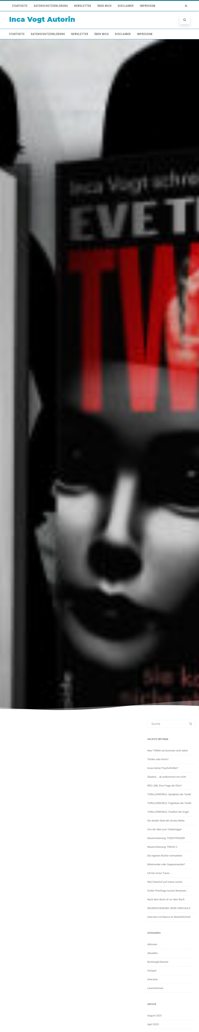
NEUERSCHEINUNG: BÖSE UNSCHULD (168, 908)
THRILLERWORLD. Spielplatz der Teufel (169, 794)
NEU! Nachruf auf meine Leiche (164, 881)
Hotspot (151, 970)
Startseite (20, 5)
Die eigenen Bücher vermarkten (164, 855)
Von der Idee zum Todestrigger (164, 829)
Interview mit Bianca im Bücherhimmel (168, 916)
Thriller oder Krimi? (157, 759)
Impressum (147, 5)
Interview (152, 979)
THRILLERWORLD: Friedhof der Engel (168, 811)
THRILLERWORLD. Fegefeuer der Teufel (169, 803)
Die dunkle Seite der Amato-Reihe (166, 820)
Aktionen (152, 944)
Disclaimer (126, 5)
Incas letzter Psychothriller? (162, 768)
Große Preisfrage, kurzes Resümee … (167, 890)
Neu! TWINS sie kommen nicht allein (167, 750)
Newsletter (82, 5)
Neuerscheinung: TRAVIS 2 (162, 846)
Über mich (104, 5)
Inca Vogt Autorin (42, 19)
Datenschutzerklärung (51, 5)
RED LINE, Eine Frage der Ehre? (164, 785)
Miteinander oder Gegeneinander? (166, 864)
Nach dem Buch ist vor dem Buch (166, 899)
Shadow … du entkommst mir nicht (166, 776)
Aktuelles (152, 953)
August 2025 (154, 1015)
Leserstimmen (155, 988)
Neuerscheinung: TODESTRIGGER (166, 838)
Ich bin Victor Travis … (159, 873)
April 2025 (153, 1024)
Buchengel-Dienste (157, 961)
